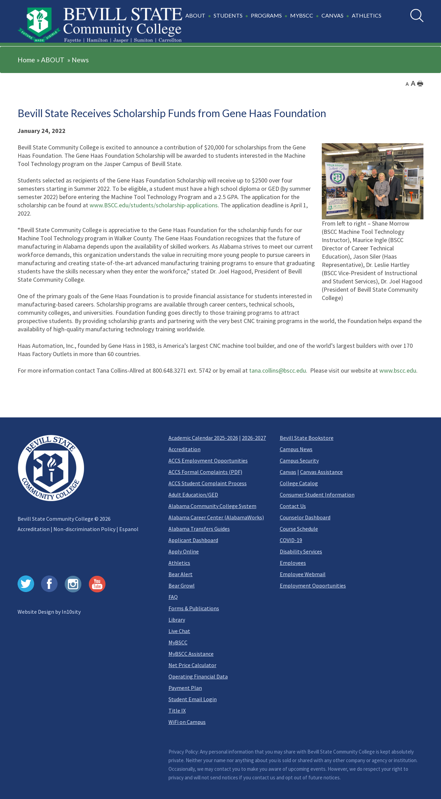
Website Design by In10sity (49, 611)
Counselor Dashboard (305, 517)
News (80, 60)
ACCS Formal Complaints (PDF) (205, 471)
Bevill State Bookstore (307, 437)
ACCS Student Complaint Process (207, 483)
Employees (293, 562)
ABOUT (52, 60)
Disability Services (301, 551)
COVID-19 (291, 540)
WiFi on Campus (187, 721)
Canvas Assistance (321, 471)
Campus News (296, 449)
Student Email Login (192, 699)
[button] (284, 19)
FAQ (173, 596)
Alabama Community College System (212, 505)
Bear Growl (181, 585)
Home (26, 60)
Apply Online (183, 551)
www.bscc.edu (397, 370)
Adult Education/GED (193, 494)
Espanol (129, 529)
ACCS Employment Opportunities (208, 460)
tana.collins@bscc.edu (277, 370)
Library (176, 619)
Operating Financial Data (198, 676)
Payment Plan (185, 687)
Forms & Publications (193, 608)
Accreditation (34, 529)
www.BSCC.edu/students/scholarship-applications (154, 205)
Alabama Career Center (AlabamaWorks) (216, 517)
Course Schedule (299, 528)
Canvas (288, 471)
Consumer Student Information (317, 494)
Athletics (179, 562)
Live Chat (179, 630)
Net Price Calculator (192, 665)
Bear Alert (180, 574)
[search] (416, 15)
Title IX (177, 710)
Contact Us (293, 505)
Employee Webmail (303, 574)
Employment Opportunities (313, 585)
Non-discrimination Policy (84, 529)
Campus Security (299, 460)
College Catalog (299, 483)
